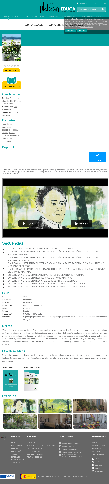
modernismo (15, 136)
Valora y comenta (12, 70)
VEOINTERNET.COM (98, 454)
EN (104, 3)
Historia (14, 115)
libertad (11, 133)
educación (6, 130)
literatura (5, 136)
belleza (10, 124)
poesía (5, 138)
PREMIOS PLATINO (98, 445)
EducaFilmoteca (69, 16)
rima (10, 138)
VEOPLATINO (96, 451)
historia (14, 130)
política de (86, 27)
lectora (5, 133)
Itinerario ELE (86, 16)
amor (4, 124)
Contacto (14, 19)
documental (7, 127)
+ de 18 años (7, 104)
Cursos (42, 16)
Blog (34, 16)
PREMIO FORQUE (98, 448)
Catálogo (24, 16)
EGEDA (94, 443)
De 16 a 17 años (13, 101)
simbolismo (6, 141)
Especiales (54, 16)
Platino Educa (11, 16)
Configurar (71, 30)
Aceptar (82, 30)
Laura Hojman (29, 300)
